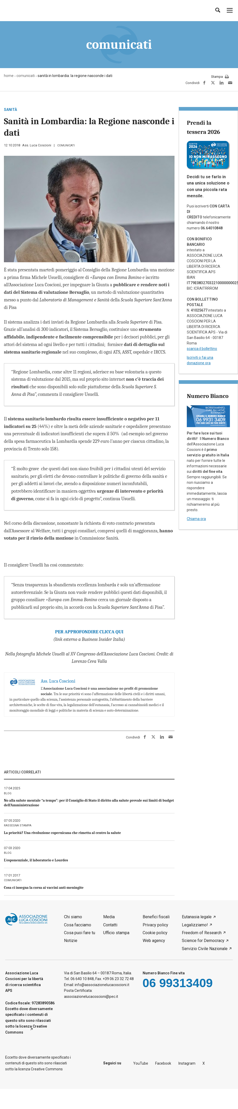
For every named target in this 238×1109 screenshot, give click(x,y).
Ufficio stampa (116, 932)
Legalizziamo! (195, 924)
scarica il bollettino (202, 349)
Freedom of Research (202, 932)
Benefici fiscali (156, 916)
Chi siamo (73, 916)
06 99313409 (178, 983)
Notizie (70, 940)
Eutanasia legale (197, 916)
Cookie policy (155, 932)
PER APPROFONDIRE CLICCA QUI (89, 632)
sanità (10, 110)
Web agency (154, 940)
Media (109, 916)
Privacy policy (155, 924)
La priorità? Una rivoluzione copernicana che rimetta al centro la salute (62, 833)
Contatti (110, 924)
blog (7, 793)
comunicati (66, 145)
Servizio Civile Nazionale (205, 948)
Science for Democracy (203, 940)
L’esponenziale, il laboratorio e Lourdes (36, 860)
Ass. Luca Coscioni (36, 145)
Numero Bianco (207, 396)
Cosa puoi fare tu (79, 932)
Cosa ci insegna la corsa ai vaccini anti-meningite (44, 887)
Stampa (220, 77)
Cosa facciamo (77, 924)
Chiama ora (196, 519)
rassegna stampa (17, 825)
